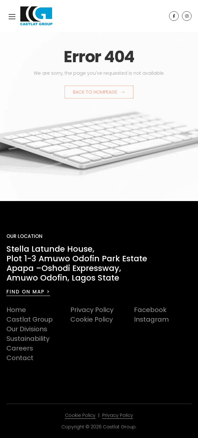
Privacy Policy (91, 310)
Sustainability (28, 338)
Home (16, 310)
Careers (19, 348)
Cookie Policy (91, 319)
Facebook (150, 310)
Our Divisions (26, 329)
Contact (19, 358)
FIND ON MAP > (28, 291)
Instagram (151, 319)
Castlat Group (29, 319)
